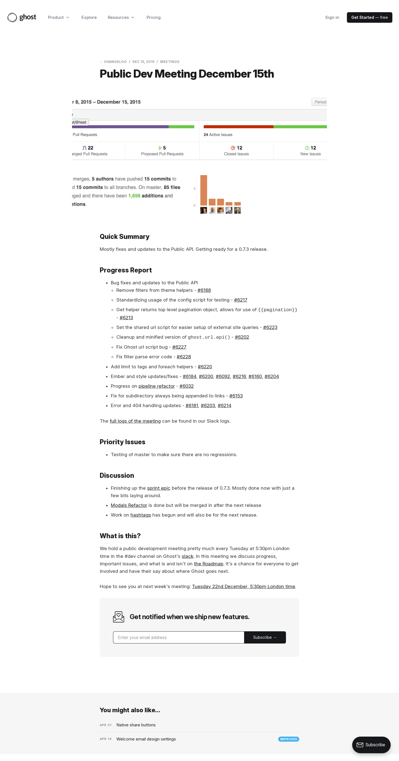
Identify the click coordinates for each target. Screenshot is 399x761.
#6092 (223, 376)
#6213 (126, 317)
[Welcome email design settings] (199, 739)
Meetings (169, 62)
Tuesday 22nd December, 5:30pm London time (243, 586)
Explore (89, 17)
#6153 (236, 396)
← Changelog (113, 62)
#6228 (184, 356)
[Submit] (265, 637)
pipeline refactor (157, 386)
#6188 (204, 290)
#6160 (255, 376)
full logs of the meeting (135, 421)
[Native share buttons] (199, 725)
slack (187, 556)
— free (369, 17)
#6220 (205, 366)
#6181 (192, 405)
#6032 (187, 386)
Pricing (154, 17)
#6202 (242, 337)
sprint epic (158, 488)
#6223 (270, 327)
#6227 (179, 347)
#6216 (239, 376)
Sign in (332, 17)
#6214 (224, 405)
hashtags (141, 515)
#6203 (208, 405)
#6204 (272, 376)
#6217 (240, 300)
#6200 (206, 376)
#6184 (189, 376)
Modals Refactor (129, 505)
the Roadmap (208, 563)
